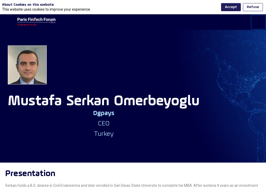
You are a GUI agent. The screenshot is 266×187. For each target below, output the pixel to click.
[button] (8, 22)
